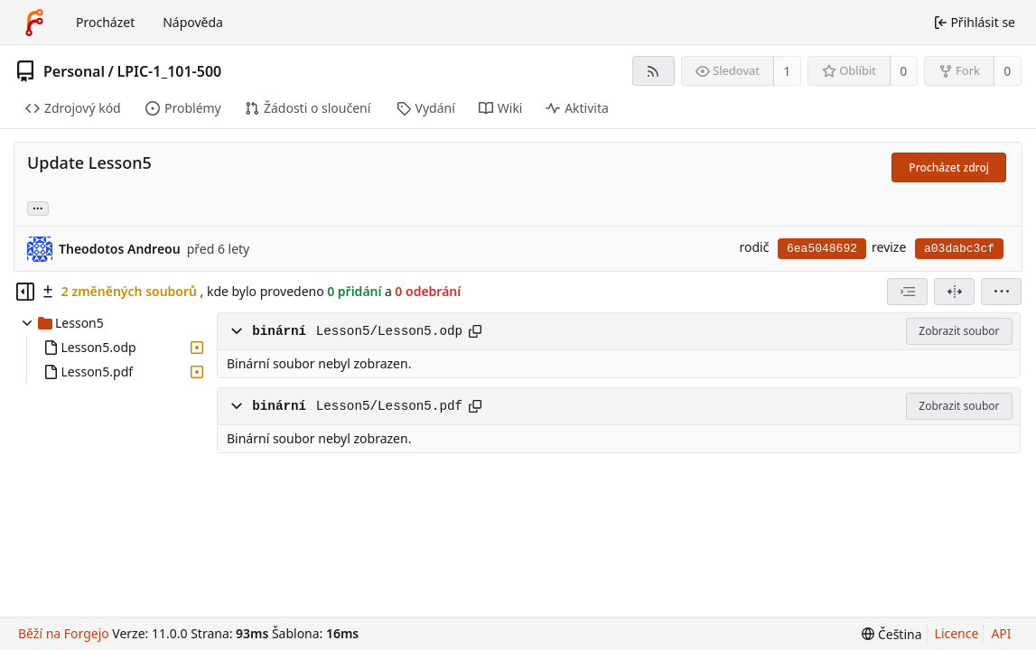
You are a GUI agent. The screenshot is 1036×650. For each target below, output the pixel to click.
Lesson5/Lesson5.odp (389, 331)
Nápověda (193, 22)
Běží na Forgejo (63, 633)
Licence (957, 633)
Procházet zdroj (949, 167)
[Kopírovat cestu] (475, 331)
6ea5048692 (822, 248)
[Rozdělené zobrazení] (954, 291)
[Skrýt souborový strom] (25, 292)
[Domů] (34, 22)
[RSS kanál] (653, 71)
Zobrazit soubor (959, 331)
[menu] (1001, 291)
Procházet (105, 22)
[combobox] (907, 291)
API (1001, 633)
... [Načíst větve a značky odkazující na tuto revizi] (38, 207)
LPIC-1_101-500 (169, 71)
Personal (74, 71)
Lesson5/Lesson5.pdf (389, 406)
